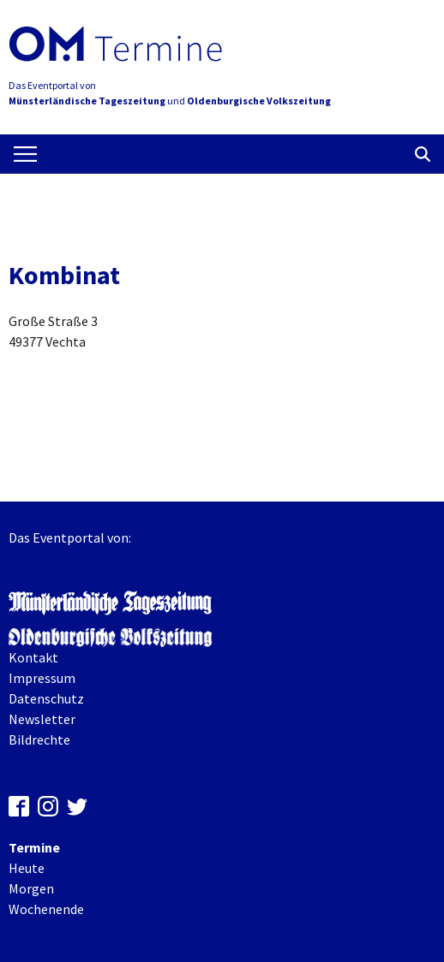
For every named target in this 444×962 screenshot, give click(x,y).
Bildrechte (39, 739)
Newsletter (42, 718)
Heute (27, 867)
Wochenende (46, 908)
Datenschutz (46, 698)
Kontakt (33, 657)
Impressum (42, 677)
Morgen (31, 888)
